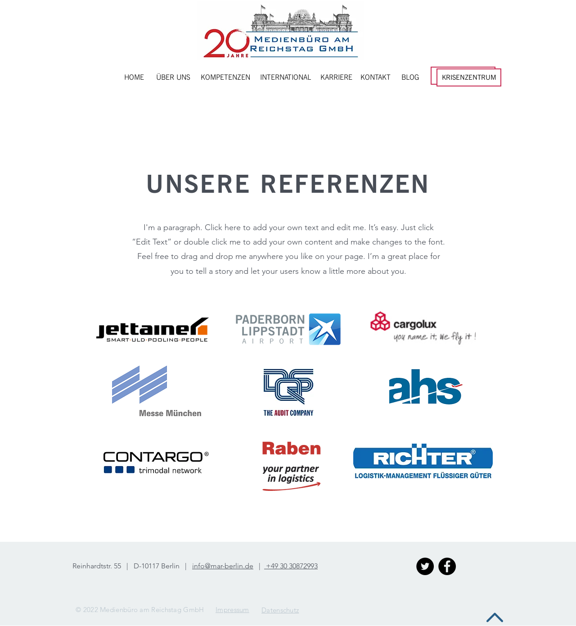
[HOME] (134, 77)
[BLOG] (410, 77)
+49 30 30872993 (291, 566)
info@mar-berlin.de (222, 566)
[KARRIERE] (336, 77)
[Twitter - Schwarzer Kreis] (425, 566)
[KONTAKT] (375, 77)
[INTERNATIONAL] (285, 77)
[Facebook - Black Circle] (447, 566)
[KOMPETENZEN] (225, 77)
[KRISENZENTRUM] (468, 77)
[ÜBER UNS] (173, 77)
